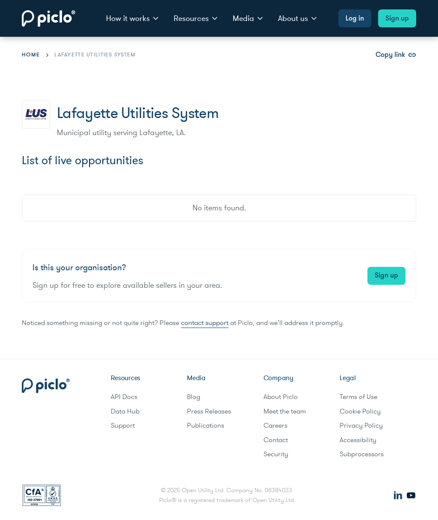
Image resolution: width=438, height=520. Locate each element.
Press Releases (209, 411)
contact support (204, 323)
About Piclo (280, 397)
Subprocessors (362, 454)
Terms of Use (358, 397)
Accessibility (358, 440)
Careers (275, 425)
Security (275, 454)
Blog (193, 397)
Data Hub (125, 411)
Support (123, 425)
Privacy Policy (361, 425)
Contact (275, 440)
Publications (205, 425)
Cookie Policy (360, 411)
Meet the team (284, 411)
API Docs (124, 397)
